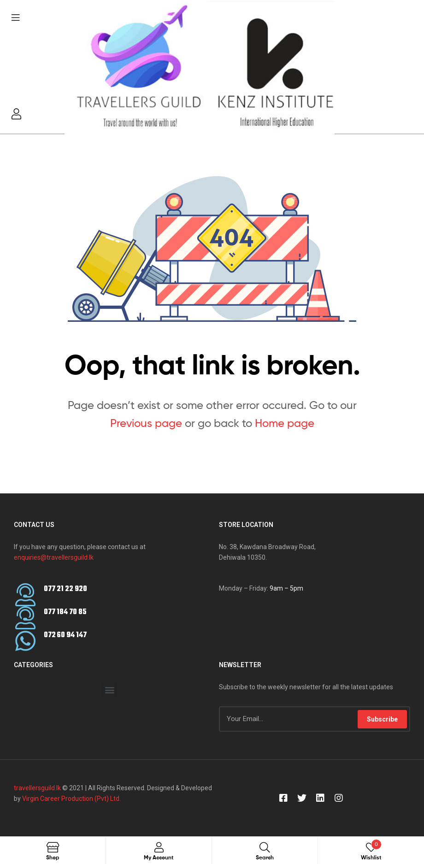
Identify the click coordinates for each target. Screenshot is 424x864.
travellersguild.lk (37, 788)
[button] (109, 689)
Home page (284, 423)
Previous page (146, 423)
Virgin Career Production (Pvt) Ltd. (71, 798)
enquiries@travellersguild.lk (54, 557)
